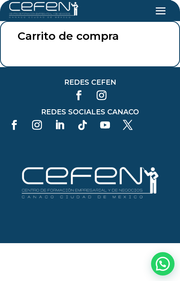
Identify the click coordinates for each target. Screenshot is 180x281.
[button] (163, 264)
